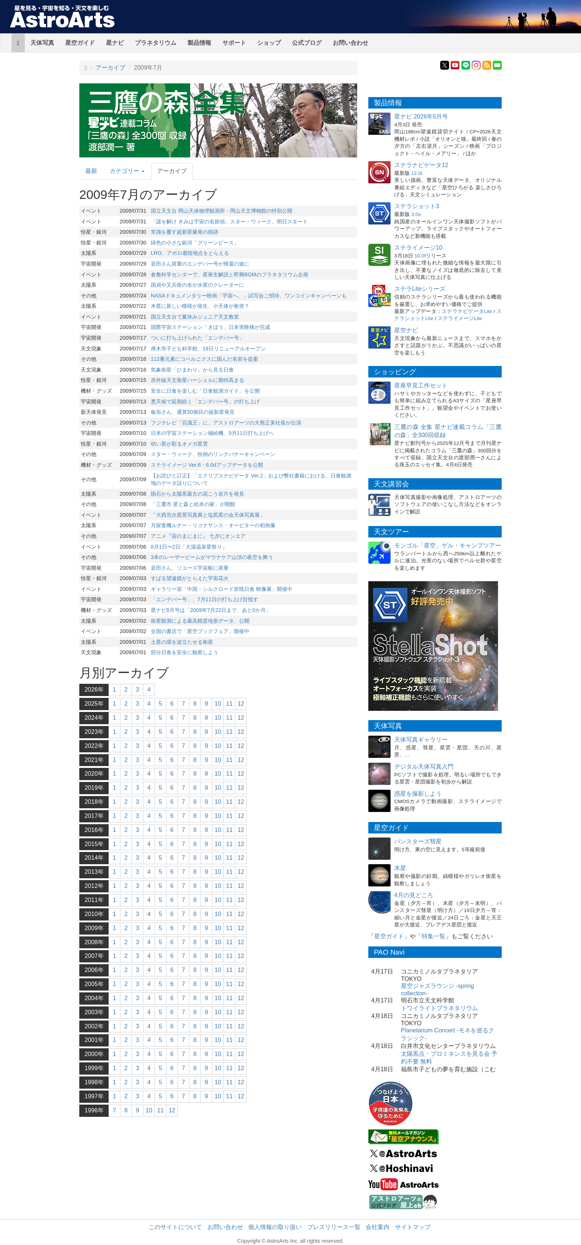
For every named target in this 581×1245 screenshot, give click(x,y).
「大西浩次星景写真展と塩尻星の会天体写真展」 (208, 515)
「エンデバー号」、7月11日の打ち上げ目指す (204, 599)
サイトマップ (413, 1227)
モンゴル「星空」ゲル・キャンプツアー (447, 545)
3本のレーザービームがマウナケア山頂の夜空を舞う (212, 557)
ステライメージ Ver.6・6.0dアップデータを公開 (207, 465)
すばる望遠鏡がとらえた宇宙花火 (190, 578)
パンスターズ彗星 (418, 841)
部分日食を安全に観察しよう (184, 652)
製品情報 (199, 43)
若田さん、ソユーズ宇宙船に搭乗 (190, 568)
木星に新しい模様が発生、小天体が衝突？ (200, 306)
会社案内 (377, 1227)
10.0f (419, 256)
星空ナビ (406, 330)
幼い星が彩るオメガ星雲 (179, 444)
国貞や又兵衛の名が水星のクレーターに (197, 285)
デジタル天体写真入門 (424, 766)
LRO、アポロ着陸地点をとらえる (190, 253)
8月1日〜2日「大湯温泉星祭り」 (189, 547)
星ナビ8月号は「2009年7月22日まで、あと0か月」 (211, 610)
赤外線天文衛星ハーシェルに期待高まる (197, 380)
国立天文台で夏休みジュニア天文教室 (195, 317)
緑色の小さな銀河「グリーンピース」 (195, 243)
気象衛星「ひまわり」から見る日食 (192, 370)
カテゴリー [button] (127, 171)
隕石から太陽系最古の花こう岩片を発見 (197, 494)
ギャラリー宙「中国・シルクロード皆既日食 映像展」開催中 (221, 589)
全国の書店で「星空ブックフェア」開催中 (200, 631)
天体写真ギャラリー (421, 739)
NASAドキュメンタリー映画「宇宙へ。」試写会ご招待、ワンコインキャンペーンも (249, 296)
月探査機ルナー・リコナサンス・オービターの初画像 (213, 525)
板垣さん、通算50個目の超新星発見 (193, 412)
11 (229, 703)
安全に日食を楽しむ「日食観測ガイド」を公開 (205, 391)
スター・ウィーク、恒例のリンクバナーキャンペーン (213, 454)
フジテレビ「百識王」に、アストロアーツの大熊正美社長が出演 (226, 423)
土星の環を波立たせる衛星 (182, 642)
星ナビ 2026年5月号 (421, 116)
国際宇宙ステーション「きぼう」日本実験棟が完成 (210, 327)
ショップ (269, 43)
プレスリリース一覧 (334, 1227)
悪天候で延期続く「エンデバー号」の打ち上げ (205, 402)
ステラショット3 (416, 206)
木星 (400, 868)
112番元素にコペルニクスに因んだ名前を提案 (204, 359)
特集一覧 (433, 936)
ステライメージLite (460, 318)
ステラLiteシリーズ (419, 289)
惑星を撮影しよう (418, 793)
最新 (91, 171)
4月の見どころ (413, 895)
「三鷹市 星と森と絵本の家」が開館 (193, 504)
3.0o (416, 214)
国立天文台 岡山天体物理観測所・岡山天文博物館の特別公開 (221, 211)
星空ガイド (80, 43)
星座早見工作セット (421, 385)
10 (218, 703)
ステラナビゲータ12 (421, 165)
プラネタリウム (155, 43)
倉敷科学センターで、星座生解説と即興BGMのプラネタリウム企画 (229, 274)
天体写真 (42, 43)
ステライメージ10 (418, 247)
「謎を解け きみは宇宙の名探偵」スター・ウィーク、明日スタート (229, 221)
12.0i (416, 173)
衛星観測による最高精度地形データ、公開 (200, 621)
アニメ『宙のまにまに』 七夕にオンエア (198, 536)
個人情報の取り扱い (275, 1227)
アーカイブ (110, 67)
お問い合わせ (350, 43)
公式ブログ (307, 43)
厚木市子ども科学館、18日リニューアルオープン (208, 349)
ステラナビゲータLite (467, 311)
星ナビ (115, 43)
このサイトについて (175, 1227)
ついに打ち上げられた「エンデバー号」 (197, 338)
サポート (234, 43)
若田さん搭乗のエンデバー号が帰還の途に (200, 264)
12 (241, 703)
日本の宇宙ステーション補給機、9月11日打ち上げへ (212, 433)
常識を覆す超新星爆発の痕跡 (184, 232)
